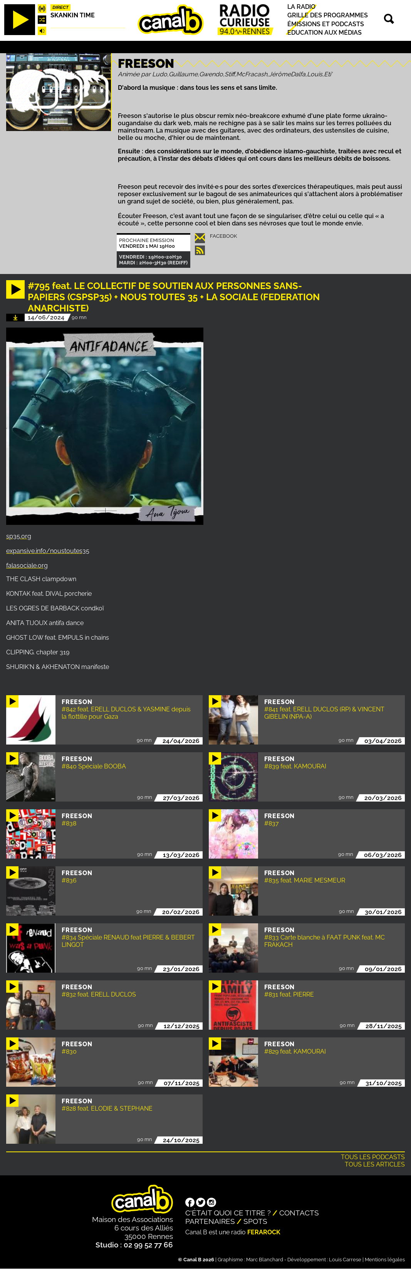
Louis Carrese (345, 1259)
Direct (60, 7)
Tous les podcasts (373, 1157)
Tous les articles (375, 1164)
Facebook (223, 236)
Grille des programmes (327, 15)
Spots (255, 1221)
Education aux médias (324, 32)
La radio (301, 6)
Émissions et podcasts (325, 24)
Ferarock (263, 1232)
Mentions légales (385, 1259)
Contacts (299, 1212)
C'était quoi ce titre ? (228, 1212)
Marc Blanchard (264, 1259)
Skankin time (72, 15)
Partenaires (210, 1221)
